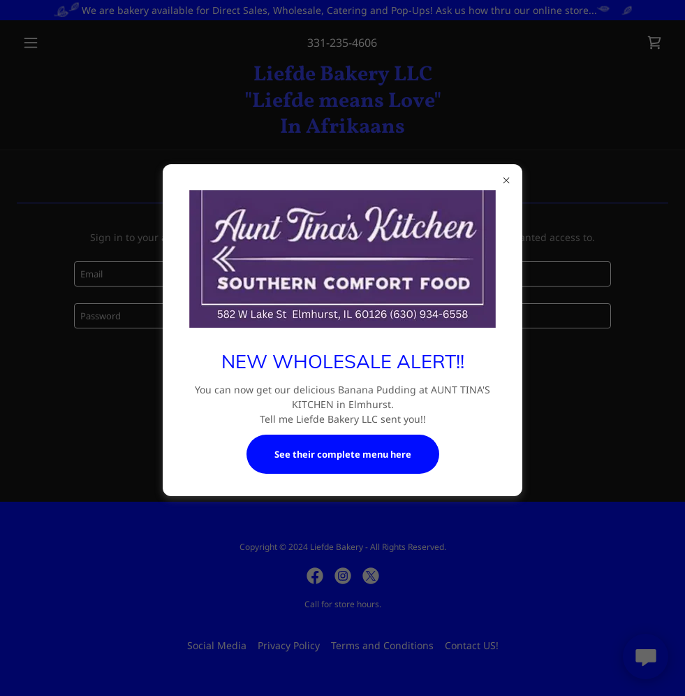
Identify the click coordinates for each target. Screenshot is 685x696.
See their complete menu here (342, 454)
